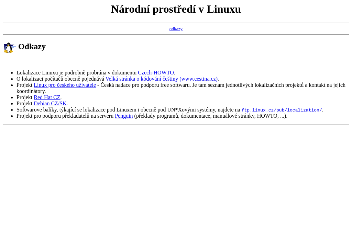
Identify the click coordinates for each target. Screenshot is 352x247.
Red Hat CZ (47, 97)
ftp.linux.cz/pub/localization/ (282, 110)
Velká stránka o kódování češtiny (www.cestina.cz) (162, 79)
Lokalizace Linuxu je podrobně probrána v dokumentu (77, 72)
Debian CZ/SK (50, 103)
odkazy (176, 28)
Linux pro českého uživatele (65, 85)
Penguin (124, 116)
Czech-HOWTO (156, 72)
